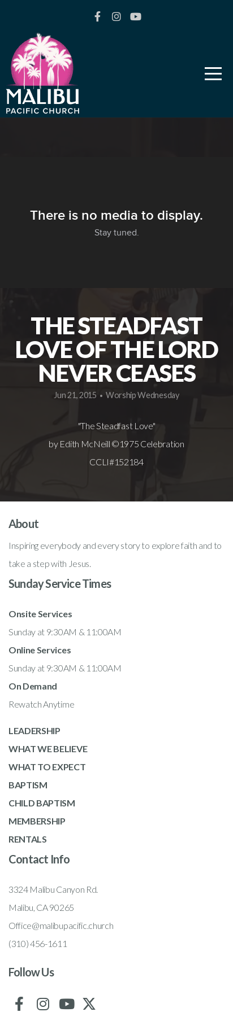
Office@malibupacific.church (60, 925)
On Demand (32, 685)
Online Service (37, 649)
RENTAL (25, 839)
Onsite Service (38, 613)
